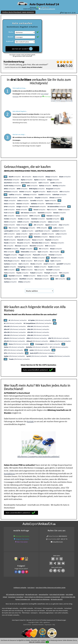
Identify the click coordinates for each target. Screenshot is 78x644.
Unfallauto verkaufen (20, 587)
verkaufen (15, 176)
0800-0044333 (63, 535)
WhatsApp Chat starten (22, 535)
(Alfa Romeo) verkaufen (18, 320)
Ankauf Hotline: (52, 538)
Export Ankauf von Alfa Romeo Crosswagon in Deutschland (42, 596)
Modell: (10, 37)
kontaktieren (9, 473)
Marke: (11, 32)
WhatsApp (47, 103)
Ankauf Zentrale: (53, 535)
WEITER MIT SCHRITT (22, 49)
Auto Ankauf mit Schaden (57, 594)
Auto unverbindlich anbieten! (38, 369)
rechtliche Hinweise (38, 624)
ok (47, 642)
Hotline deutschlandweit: (18, 12)
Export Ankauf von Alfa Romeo (40, 599)
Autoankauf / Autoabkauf (15, 596)
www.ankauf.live (43, 594)
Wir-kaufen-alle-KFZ (57, 599)
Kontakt (30, 421)
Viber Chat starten (22, 541)
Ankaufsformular (58, 541)
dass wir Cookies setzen (37, 642)
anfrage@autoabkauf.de (48, 9)
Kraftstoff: (10, 41)
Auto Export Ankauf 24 (44, 4)
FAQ (54, 624)
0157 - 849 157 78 (43, 7)
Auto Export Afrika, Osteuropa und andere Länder (51, 587)
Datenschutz (27, 624)
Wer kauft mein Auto (31, 594)
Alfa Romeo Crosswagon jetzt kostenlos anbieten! (38, 455)
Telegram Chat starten (22, 538)
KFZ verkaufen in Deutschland (15, 594)
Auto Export (31, 587)
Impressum (48, 624)
